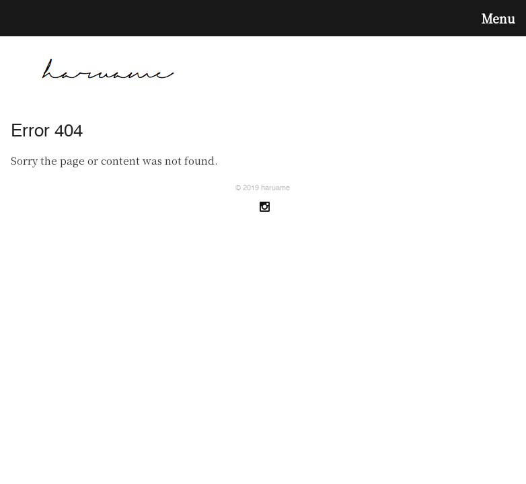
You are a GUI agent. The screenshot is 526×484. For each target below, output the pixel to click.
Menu (498, 18)
